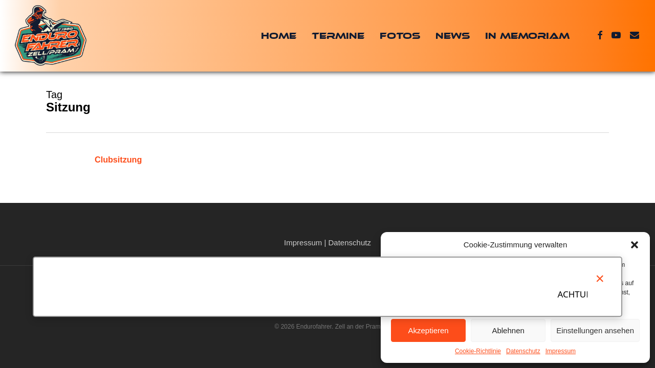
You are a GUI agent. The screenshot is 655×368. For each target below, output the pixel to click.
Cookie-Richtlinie (478, 351)
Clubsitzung (118, 159)
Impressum (560, 351)
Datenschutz (523, 351)
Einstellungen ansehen (595, 330)
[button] (634, 245)
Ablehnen (508, 330)
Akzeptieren (428, 330)
